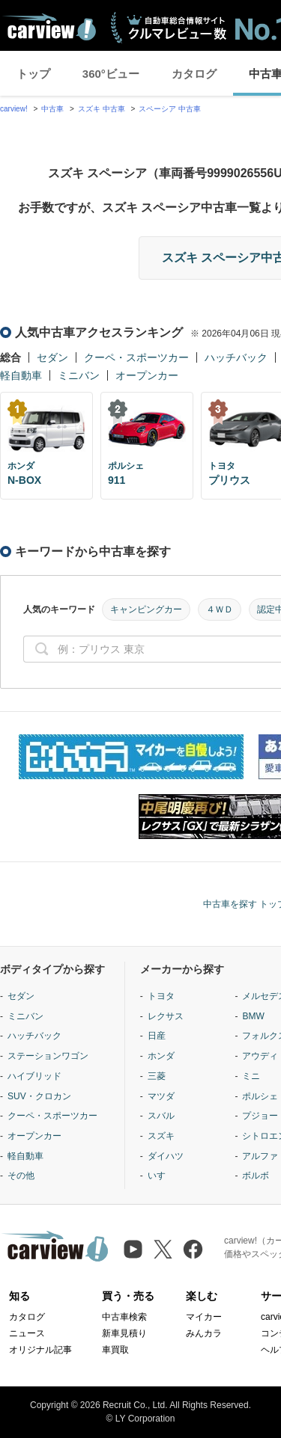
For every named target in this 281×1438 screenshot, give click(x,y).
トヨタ (161, 996)
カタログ (194, 73)
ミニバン (79, 375)
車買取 (115, 1350)
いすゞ (161, 1175)
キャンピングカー (146, 609)
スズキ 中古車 (101, 109)
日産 (157, 1035)
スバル (161, 1115)
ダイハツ (166, 1156)
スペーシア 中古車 (170, 109)
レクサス (166, 1016)
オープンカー (146, 375)
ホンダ (161, 1056)
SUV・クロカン (39, 1096)
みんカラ (204, 1333)
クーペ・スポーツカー (136, 357)
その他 (20, 1175)
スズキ (161, 1136)
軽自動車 (21, 375)
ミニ (251, 1076)
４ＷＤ (219, 609)
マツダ (161, 1096)
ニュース (27, 1333)
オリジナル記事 (40, 1350)
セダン (52, 357)
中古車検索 (124, 1317)
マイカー (204, 1317)
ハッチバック (236, 357)
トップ (33, 73)
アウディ (260, 1056)
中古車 (52, 109)
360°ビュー (110, 73)
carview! (14, 109)
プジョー (260, 1115)
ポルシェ (260, 1096)
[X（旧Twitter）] (163, 1249)
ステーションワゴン (47, 1056)
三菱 (157, 1076)
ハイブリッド (34, 1076)
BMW (253, 1016)
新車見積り (124, 1333)
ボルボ (255, 1175)
